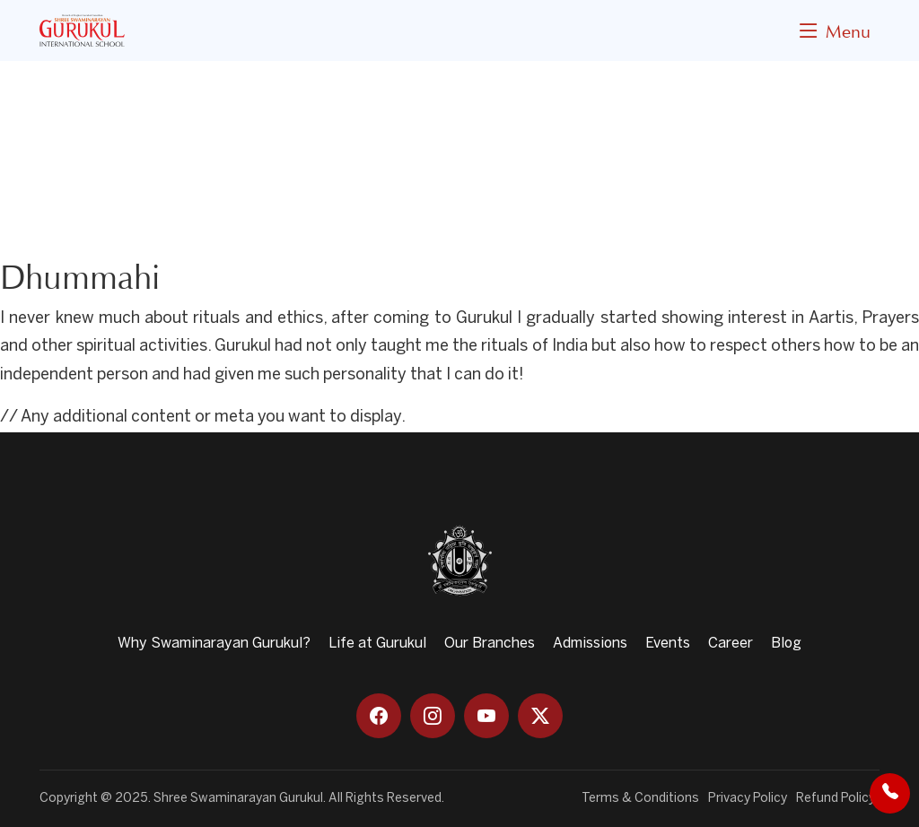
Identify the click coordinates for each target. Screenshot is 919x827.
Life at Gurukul (377, 643)
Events (667, 643)
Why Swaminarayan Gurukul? (214, 643)
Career (730, 643)
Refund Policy (835, 799)
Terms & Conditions (640, 799)
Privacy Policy (747, 799)
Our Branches (489, 643)
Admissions (590, 643)
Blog (786, 643)
